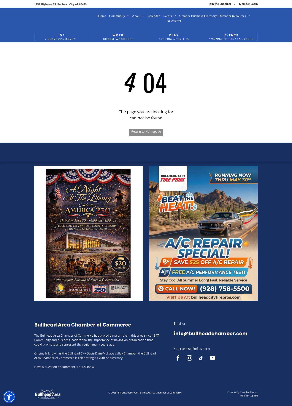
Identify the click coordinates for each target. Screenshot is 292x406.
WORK (118, 35)
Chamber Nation (248, 392)
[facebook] (178, 358)
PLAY (174, 35)
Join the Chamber (220, 4)
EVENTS (231, 35)
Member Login (248, 4)
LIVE (61, 35)
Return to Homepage (146, 131)
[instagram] (189, 358)
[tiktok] (201, 358)
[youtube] (213, 358)
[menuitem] (102, 16)
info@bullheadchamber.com (210, 333)
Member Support (249, 395)
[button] (9, 396)
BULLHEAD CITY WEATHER (146, 157)
